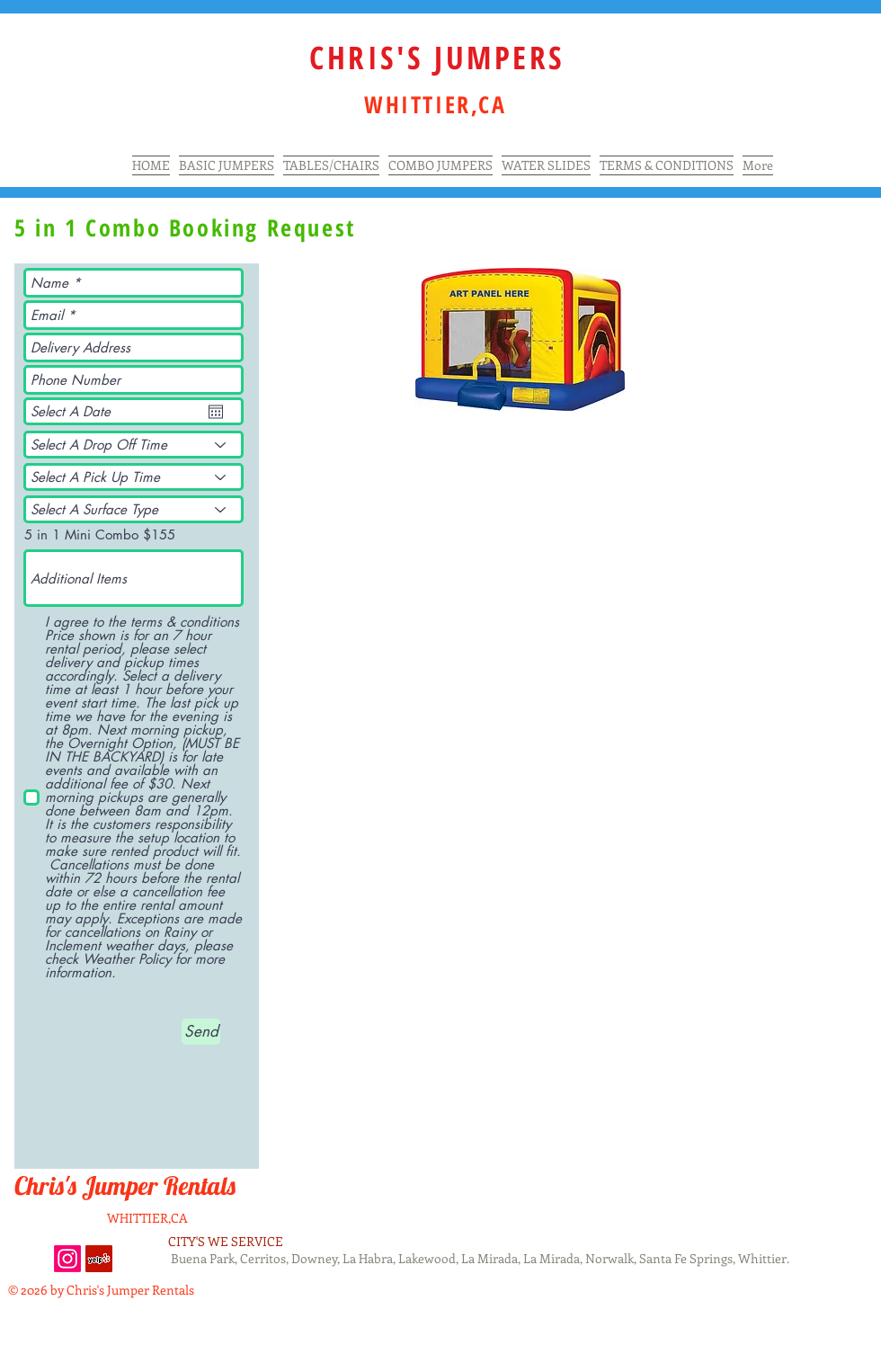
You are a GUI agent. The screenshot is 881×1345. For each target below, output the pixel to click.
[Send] (201, 1032)
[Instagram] (67, 1258)
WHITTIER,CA (147, 1217)
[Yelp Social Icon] (98, 1258)
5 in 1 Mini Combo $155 (99, 534)
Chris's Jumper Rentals (127, 1185)
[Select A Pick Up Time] (133, 477)
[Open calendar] (216, 412)
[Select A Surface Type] (133, 509)
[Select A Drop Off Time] (133, 445)
